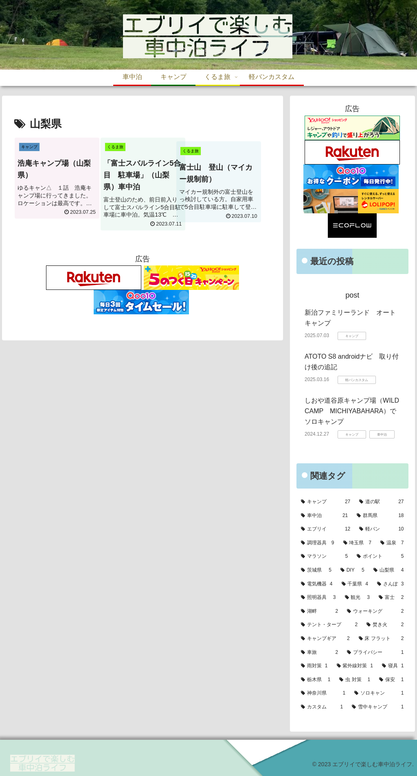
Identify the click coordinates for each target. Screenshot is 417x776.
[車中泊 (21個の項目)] (324, 516)
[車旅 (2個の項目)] (319, 653)
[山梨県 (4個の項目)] (389, 570)
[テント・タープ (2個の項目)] (329, 625)
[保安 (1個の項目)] (391, 680)
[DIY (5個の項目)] (352, 570)
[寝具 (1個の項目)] (392, 666)
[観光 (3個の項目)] (357, 598)
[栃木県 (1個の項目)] (315, 680)
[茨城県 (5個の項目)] (316, 570)
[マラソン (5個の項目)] (324, 556)
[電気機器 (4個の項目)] (316, 584)
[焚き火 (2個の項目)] (385, 625)
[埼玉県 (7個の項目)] (357, 543)
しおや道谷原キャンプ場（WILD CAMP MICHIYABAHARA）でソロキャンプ (355, 411)
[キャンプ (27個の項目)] (325, 502)
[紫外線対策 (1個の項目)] (355, 666)
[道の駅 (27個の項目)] (381, 502)
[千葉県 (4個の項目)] (355, 584)
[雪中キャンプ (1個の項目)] (377, 707)
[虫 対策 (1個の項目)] (355, 680)
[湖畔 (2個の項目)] (319, 611)
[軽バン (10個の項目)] (381, 529)
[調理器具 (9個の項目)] (317, 543)
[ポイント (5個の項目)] (380, 556)
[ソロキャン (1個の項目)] (379, 693)
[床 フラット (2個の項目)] (381, 639)
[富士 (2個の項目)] (391, 598)
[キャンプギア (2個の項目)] (325, 639)
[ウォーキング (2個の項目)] (375, 611)
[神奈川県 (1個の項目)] (323, 693)
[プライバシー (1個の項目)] (375, 653)
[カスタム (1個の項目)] (322, 707)
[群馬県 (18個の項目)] (380, 516)
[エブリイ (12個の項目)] (325, 529)
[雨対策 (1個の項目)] (314, 666)
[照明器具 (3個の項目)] (318, 598)
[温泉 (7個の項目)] (392, 543)
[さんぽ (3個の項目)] (390, 584)
